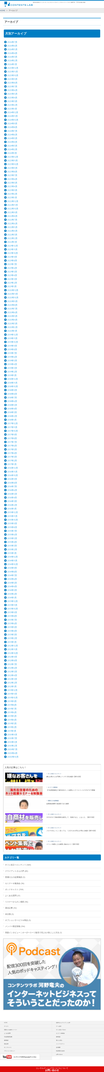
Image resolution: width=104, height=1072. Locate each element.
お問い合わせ (52, 1069)
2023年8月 (12, 171)
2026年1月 (12, 64)
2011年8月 (12, 705)
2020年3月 (12, 323)
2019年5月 (12, 360)
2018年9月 (12, 390)
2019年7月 (12, 353)
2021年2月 (12, 282)
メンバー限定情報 (12, 926)
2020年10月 (12, 297)
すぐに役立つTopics (61, 1029)
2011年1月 (11, 731)
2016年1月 (12, 508)
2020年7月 (12, 308)
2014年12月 (12, 556)
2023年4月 (12, 186)
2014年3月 (12, 590)
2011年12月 (12, 690)
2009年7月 (12, 749)
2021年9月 (12, 256)
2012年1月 (12, 686)
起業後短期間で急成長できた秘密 (57, 804)
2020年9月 (12, 301)
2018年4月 (12, 408)
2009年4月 (12, 753)
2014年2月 (12, 594)
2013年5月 (12, 627)
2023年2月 (12, 193)
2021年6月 (12, 268)
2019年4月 (12, 364)
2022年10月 (12, 208)
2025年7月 (12, 86)
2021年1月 (12, 286)
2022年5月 (12, 227)
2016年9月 (12, 479)
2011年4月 (12, 719)
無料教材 (6, 1040)
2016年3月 (12, 501)
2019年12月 (12, 334)
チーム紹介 (58, 1026)
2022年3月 (12, 234)
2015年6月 (12, 534)
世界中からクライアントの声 (63, 1022)
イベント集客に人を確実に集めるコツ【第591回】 (63, 844)
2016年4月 (12, 497)
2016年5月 (12, 493)
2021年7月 (12, 264)
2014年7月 (12, 575)
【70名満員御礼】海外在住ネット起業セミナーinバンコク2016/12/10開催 (70, 790)
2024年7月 (12, 131)
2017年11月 (12, 427)
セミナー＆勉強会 (53, 787)
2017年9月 (12, 434)
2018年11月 (12, 382)
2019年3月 (12, 368)
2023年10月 (12, 164)
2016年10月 (12, 475)
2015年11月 (12, 516)
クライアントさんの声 (14, 871)
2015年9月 (12, 523)
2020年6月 (12, 312)
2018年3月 (12, 412)
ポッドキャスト (11, 889)
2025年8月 (12, 82)
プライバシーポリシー (9, 1051)
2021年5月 (12, 271)
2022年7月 (12, 219)
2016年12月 (12, 467)
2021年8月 (12, 260)
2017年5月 (12, 449)
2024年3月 (12, 145)
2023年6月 (12, 179)
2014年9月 (12, 567)
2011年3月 (12, 723)
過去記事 (9, 908)
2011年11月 (12, 693)
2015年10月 (12, 519)
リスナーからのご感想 (14, 902)
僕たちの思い (59, 1040)
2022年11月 (12, 205)
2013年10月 (12, 608)
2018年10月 (12, 386)
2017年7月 (12, 442)
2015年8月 (12, 527)
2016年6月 (12, 490)
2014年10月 (12, 564)
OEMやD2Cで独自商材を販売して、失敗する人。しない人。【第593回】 (70, 817)
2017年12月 (12, 423)
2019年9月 (12, 345)
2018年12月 (12, 379)
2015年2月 (12, 549)
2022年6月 (12, 223)
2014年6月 (12, 579)
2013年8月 (12, 616)
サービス (6, 1026)
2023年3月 (12, 190)
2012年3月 (12, 679)
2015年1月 (12, 553)
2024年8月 (12, 127)
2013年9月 (12, 612)
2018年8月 (12, 393)
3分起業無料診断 (8, 1036)
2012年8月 (12, 660)
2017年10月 (12, 430)
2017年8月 (12, 438)
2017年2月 (12, 460)
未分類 (8, 914)
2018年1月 (12, 419)
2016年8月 (12, 482)
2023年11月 (12, 160)
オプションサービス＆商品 (16, 920)
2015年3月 (12, 545)
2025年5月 (12, 93)
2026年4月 (12, 53)
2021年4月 (12, 275)
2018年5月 (12, 405)
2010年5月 (12, 742)
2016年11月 (12, 471)
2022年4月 (12, 230)
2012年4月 (12, 675)
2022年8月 (12, 216)
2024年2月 (12, 149)
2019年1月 (12, 375)
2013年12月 (12, 601)
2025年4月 (12, 97)
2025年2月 (12, 105)
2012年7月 (12, 664)
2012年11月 (12, 649)
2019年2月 (12, 371)
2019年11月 (12, 338)
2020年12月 (12, 290)
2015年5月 (12, 538)
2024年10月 (12, 119)
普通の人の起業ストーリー (10, 1029)
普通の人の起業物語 (53, 800)
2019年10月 (12, 342)
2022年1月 (12, 242)
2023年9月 (12, 168)
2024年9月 (12, 123)
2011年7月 (12, 708)
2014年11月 (12, 560)
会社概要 (58, 1047)
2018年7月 (12, 397)
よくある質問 (11, 895)
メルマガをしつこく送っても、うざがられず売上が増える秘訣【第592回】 (71, 831)
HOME (2, 10)
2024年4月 (12, 142)
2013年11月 (12, 605)
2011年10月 (12, 697)
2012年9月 (12, 656)
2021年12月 (12, 245)
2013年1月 (12, 642)
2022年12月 (12, 201)
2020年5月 (12, 316)
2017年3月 (12, 456)
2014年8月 (12, 571)
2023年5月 (12, 182)
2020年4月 (12, 319)
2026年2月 (12, 60)
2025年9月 (12, 79)
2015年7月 (12, 530)
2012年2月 (12, 682)
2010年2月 (12, 745)
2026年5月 (12, 49)
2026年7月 (12, 42)
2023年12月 (12, 156)
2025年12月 (12, 68)
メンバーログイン (60, 1043)
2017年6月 (12, 445)
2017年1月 (12, 464)
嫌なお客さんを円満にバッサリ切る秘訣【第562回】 (64, 777)
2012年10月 (12, 653)
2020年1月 (12, 330)
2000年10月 (13, 756)
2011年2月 (12, 727)
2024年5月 (12, 138)
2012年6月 (12, 668)
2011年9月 (12, 701)
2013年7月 (12, 619)
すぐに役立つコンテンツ (54, 773)
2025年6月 (12, 90)
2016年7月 (12, 486)
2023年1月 (12, 197)
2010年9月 (12, 734)
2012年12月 (12, 645)
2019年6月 (12, 356)
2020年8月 (12, 305)
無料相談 (58, 1036)
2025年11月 (12, 71)
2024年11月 (12, 116)
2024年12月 (12, 112)
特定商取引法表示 (60, 1051)
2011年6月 (12, 712)
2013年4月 (12, 631)
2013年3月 (12, 634)
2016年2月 (12, 505)
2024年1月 (12, 153)
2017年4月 (12, 453)
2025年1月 (12, 108)
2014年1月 (12, 597)
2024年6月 (12, 134)
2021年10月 (12, 253)
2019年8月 (12, 349)
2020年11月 (12, 293)
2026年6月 (12, 45)
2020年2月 (12, 327)
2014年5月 (12, 582)
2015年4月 (12, 542)
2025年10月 (12, 75)
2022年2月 (12, 238)
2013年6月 (12, 623)
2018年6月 (12, 401)
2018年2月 (12, 416)
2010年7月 (12, 738)
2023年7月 (12, 175)
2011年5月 (12, 716)
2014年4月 (12, 586)
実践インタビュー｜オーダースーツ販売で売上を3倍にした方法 (32, 932)
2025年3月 (12, 101)
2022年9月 (12, 212)
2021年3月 (12, 279)
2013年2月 (12, 638)
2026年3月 (12, 56)
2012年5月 (12, 671)
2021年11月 (12, 249)
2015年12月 (12, 512)
